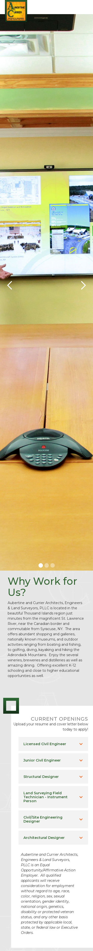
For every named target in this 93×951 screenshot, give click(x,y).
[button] (83, 6)
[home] (14, 11)
